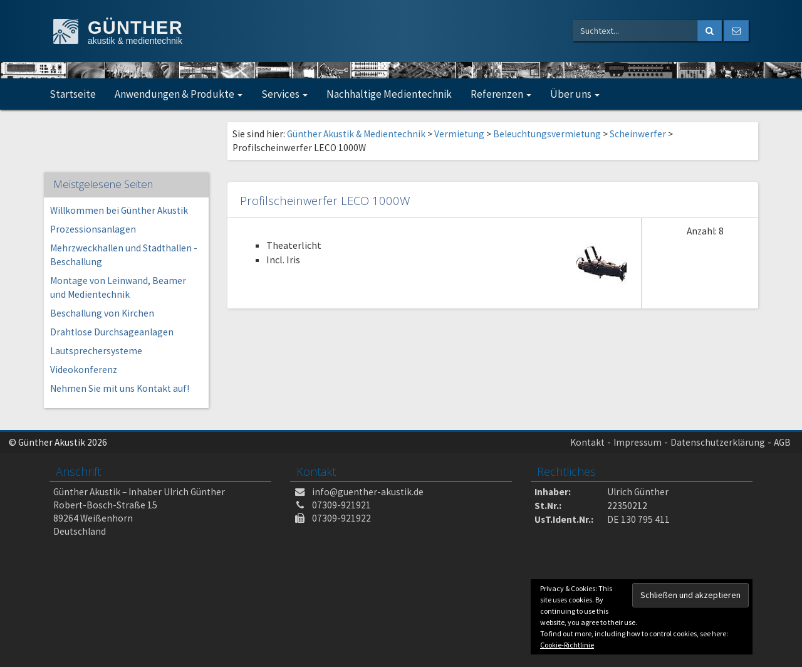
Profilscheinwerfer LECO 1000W (325, 200)
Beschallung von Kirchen (102, 313)
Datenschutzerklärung (717, 442)
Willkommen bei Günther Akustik (119, 210)
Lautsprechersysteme (96, 351)
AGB (782, 442)
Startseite (72, 94)
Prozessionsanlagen (93, 229)
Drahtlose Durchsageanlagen (112, 332)
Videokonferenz (83, 370)
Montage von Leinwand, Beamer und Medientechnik (118, 287)
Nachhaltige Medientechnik (389, 94)
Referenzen (501, 94)
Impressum (637, 442)
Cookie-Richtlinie (567, 644)
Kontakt (587, 442)
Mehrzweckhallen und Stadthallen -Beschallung (123, 255)
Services (284, 94)
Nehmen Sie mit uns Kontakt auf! (119, 388)
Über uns (575, 94)
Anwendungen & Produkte (178, 94)
